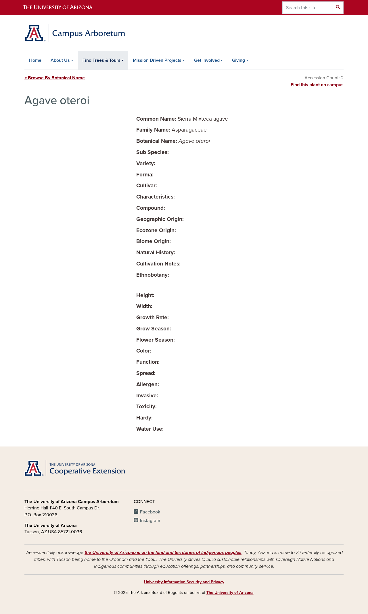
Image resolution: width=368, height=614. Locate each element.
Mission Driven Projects (157, 60)
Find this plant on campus (317, 85)
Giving (238, 60)
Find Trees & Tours (101, 60)
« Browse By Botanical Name (54, 78)
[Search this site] (307, 7)
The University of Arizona (230, 592)
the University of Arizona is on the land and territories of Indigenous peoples (163, 552)
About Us (60, 60)
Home (35, 60)
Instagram (150, 520)
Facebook (150, 512)
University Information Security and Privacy (184, 582)
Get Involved (207, 60)
